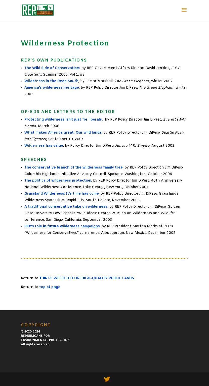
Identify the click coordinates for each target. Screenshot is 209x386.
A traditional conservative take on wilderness (65, 206)
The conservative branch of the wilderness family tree (73, 167)
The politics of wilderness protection (57, 180)
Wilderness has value (43, 145)
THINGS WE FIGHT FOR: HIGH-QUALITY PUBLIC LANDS (86, 278)
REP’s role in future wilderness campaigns (62, 226)
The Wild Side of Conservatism (52, 68)
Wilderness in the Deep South (51, 81)
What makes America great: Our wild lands (63, 132)
